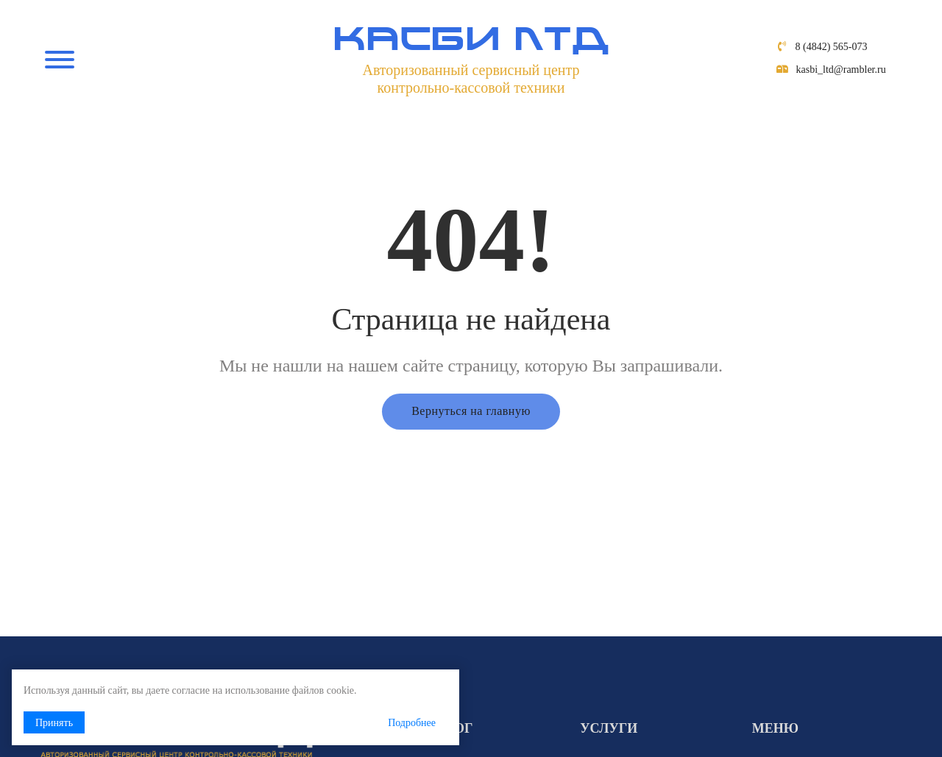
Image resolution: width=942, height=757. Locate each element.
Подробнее (412, 722)
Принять (54, 722)
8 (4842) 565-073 (832, 46)
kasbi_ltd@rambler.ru (841, 69)
